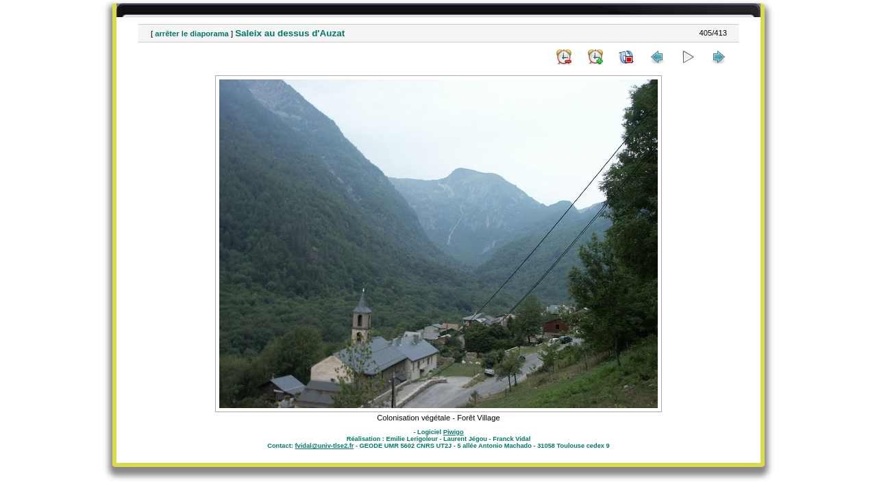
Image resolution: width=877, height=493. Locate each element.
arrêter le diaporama (192, 33)
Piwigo (453, 432)
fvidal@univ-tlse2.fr (324, 445)
